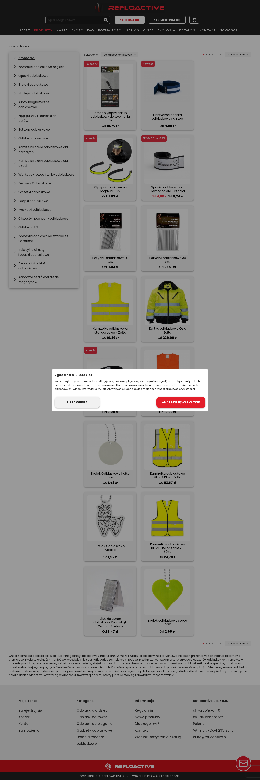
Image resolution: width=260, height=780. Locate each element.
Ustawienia (77, 402)
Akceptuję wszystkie (181, 402)
